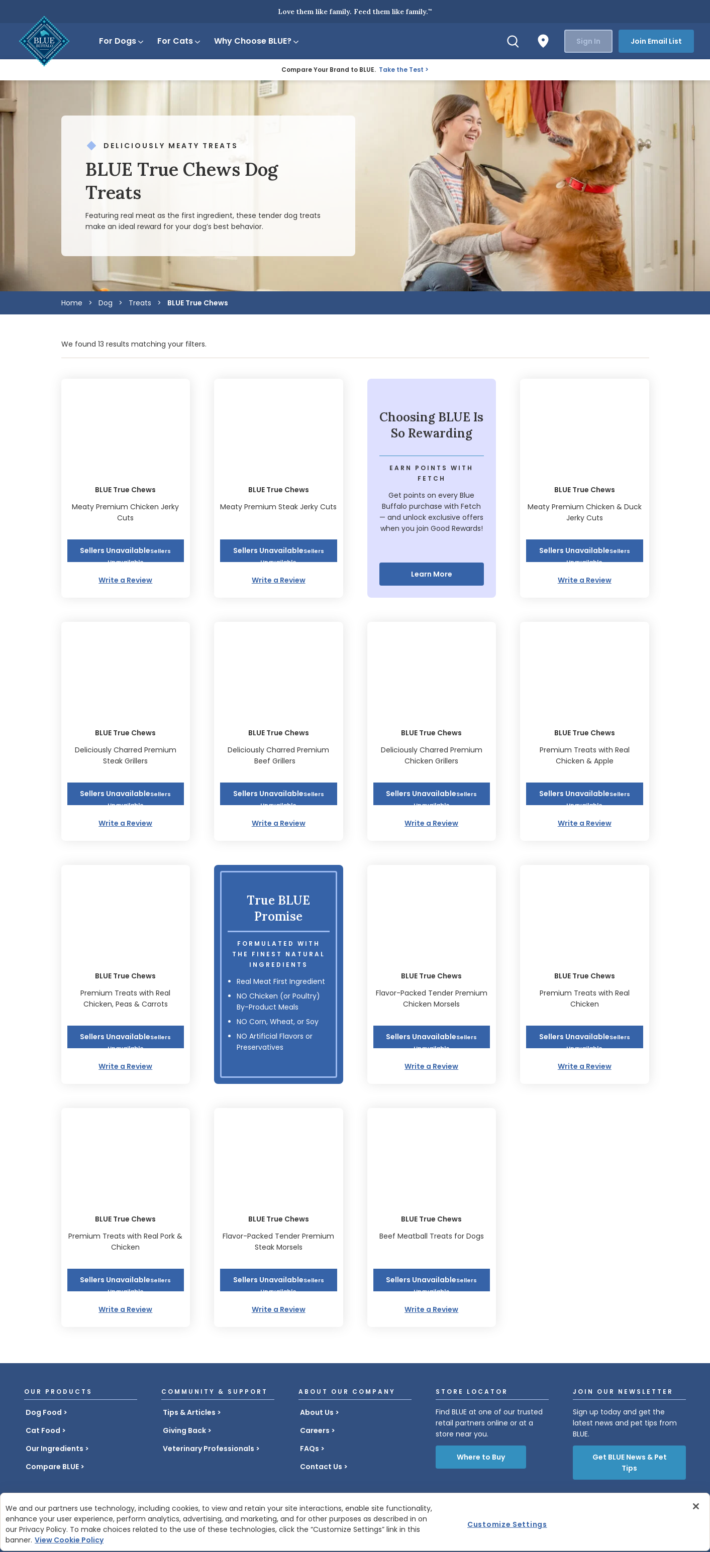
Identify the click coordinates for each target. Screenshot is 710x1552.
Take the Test (401, 69)
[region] (355, 1522)
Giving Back (184, 1430)
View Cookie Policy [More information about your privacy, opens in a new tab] (69, 1540)
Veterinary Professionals (208, 1449)
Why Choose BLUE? (257, 41)
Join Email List (656, 41)
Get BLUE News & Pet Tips (629, 1462)
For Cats (179, 41)
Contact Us (321, 1467)
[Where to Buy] (543, 41)
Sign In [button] (588, 41)
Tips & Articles (189, 1412)
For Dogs (122, 41)
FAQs (309, 1449)
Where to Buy (481, 1457)
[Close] (696, 1506)
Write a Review (125, 580)
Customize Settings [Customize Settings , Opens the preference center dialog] (507, 1524)
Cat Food (43, 1430)
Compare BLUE (52, 1467)
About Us (317, 1412)
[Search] (513, 41)
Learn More (431, 574)
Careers (315, 1430)
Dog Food (44, 1412)
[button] (125, 550)
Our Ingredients (54, 1449)
